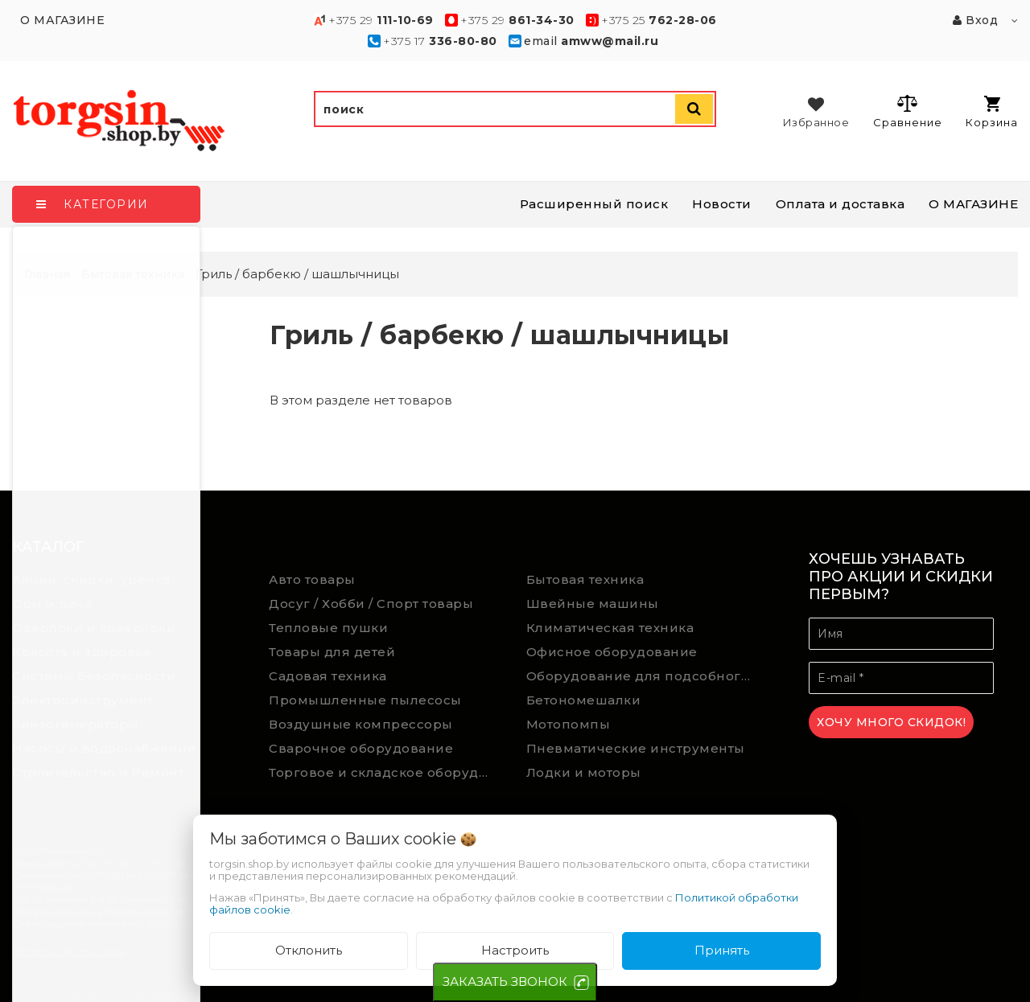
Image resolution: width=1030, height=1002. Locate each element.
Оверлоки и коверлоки (93, 627)
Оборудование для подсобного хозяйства (643, 676)
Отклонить (308, 950)
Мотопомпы (568, 724)
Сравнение (907, 111)
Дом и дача (52, 603)
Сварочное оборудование (361, 748)
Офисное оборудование (612, 651)
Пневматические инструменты (635, 748)
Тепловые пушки (328, 627)
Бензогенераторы (75, 724)
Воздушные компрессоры (361, 724)
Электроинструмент (83, 700)
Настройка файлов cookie (68, 952)
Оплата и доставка (840, 203)
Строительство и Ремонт (98, 772)
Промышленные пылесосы (365, 700)
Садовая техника (328, 676)
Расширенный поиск (594, 203)
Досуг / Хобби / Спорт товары (371, 603)
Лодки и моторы (583, 772)
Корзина (992, 112)
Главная (47, 274)
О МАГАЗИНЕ (973, 203)
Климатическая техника (610, 627)
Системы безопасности (93, 676)
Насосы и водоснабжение (104, 748)
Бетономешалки (583, 700)
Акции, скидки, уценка (91, 579)
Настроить (515, 950)
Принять (721, 950)
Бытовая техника (585, 579)
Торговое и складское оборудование (385, 772)
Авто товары (312, 579)
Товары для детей (332, 651)
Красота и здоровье (81, 651)
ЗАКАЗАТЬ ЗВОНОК (505, 981)
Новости (722, 203)
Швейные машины (592, 603)
